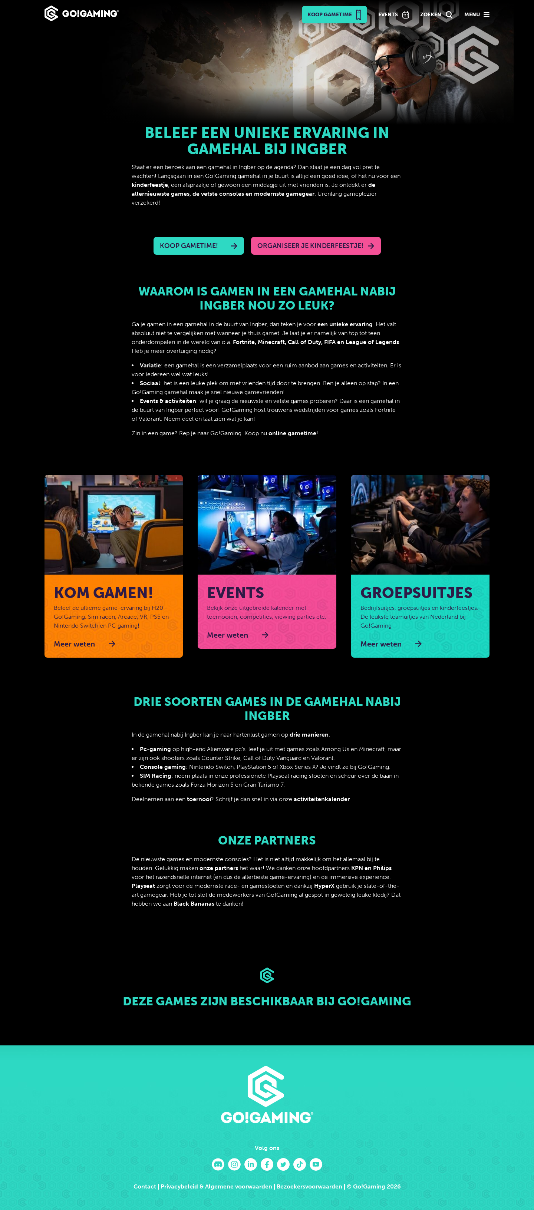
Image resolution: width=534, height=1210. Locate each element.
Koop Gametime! (189, 246)
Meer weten (74, 643)
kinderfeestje (150, 184)
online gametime (292, 433)
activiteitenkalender (322, 799)
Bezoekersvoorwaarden (309, 1186)
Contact (145, 1186)
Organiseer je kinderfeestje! (310, 246)
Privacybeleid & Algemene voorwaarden (216, 1186)
